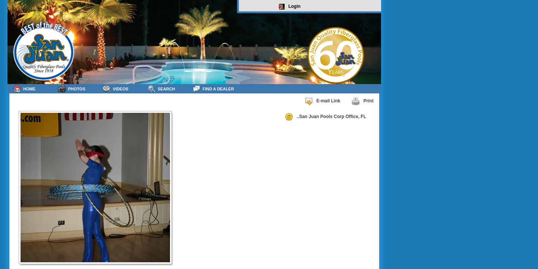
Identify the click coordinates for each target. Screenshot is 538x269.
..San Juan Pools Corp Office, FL (325, 117)
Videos (116, 89)
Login (290, 7)
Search (161, 89)
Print (363, 101)
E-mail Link (322, 101)
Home (24, 89)
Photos (71, 89)
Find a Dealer (213, 89)
